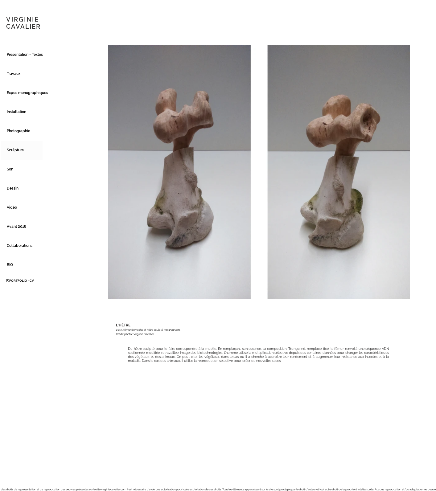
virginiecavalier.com (113, 489)
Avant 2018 (16, 226)
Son (10, 169)
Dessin (13, 188)
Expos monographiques (25, 93)
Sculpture (15, 150)
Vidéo (12, 207)
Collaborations (19, 245)
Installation (16, 112)
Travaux (13, 74)
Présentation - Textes (25, 54)
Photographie (18, 131)
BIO (10, 265)
